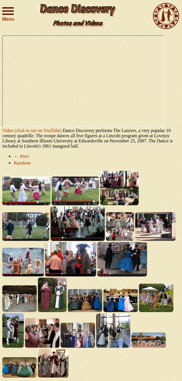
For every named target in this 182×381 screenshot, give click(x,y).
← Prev (21, 156)
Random (22, 163)
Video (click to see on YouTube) (31, 130)
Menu (8, 13)
